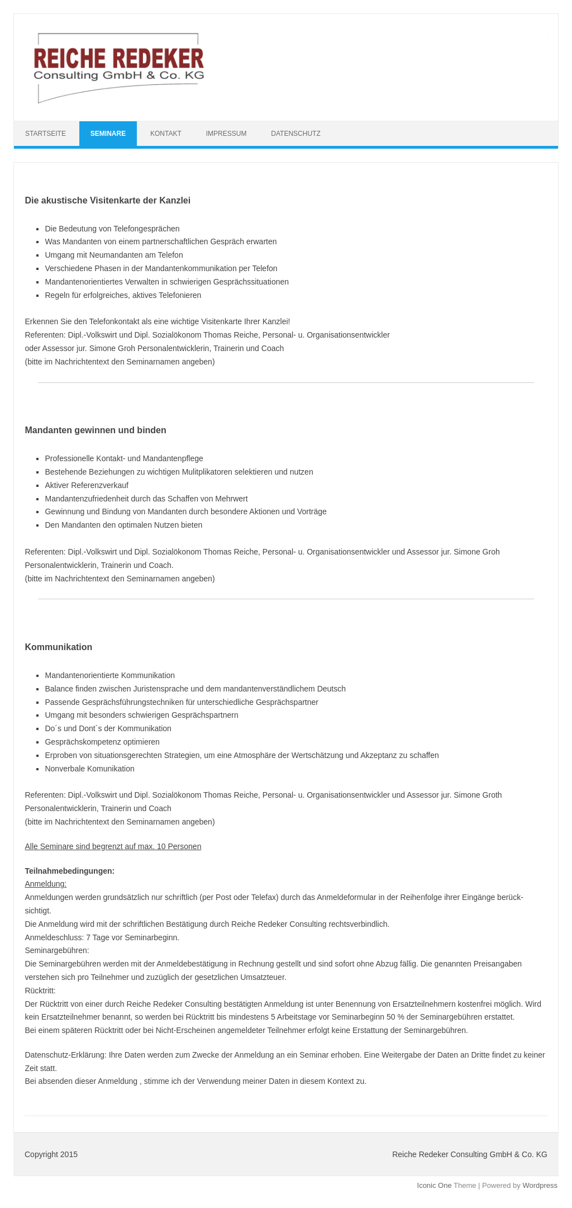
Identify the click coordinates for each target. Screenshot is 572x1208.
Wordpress (539, 1185)
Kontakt (166, 134)
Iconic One (434, 1185)
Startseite (45, 134)
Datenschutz (295, 134)
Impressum (226, 134)
